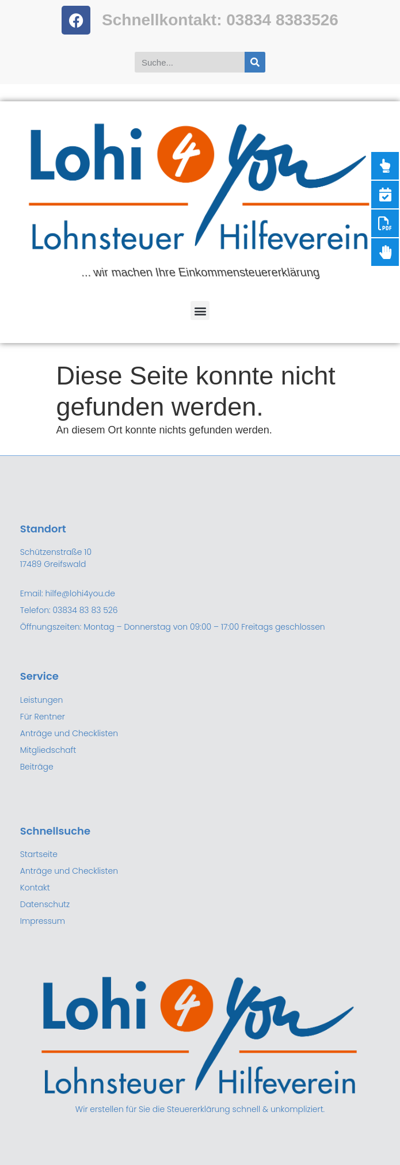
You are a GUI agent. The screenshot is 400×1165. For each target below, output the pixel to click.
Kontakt (35, 887)
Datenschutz (45, 904)
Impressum (42, 921)
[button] (200, 310)
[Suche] (255, 62)
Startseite (39, 854)
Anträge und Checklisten (69, 871)
